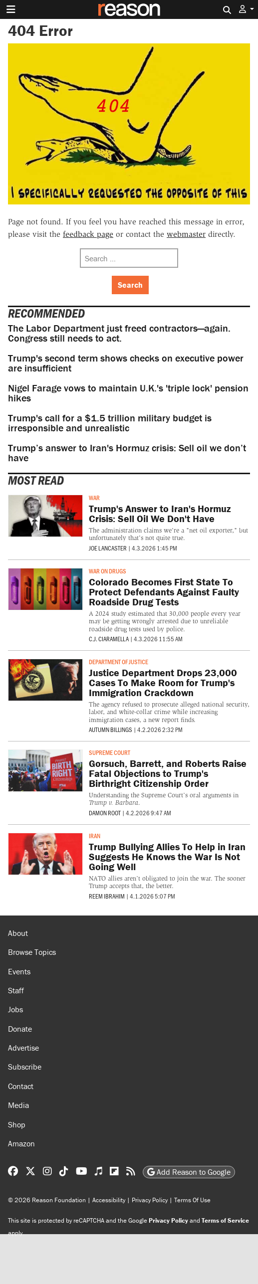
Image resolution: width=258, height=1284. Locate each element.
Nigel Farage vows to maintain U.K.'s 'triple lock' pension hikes (128, 392)
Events (19, 971)
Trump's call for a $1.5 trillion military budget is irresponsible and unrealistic (110, 422)
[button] (246, 9)
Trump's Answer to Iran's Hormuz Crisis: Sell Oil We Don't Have (160, 513)
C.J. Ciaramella (109, 639)
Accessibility (108, 1200)
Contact (20, 1086)
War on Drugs (107, 571)
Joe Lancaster (108, 548)
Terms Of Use (192, 1200)
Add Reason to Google (189, 1172)
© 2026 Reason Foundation (47, 1200)
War (94, 498)
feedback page (88, 234)
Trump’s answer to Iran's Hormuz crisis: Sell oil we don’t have (127, 452)
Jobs (15, 1009)
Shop (16, 1124)
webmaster (186, 234)
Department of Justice (118, 662)
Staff (16, 990)
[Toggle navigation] (11, 9)
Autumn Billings (110, 730)
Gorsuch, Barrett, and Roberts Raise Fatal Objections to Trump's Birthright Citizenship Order (168, 773)
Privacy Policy (150, 1200)
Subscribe (24, 1067)
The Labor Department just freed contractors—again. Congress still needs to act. (119, 333)
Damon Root (105, 813)
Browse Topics (32, 952)
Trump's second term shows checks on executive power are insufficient (126, 363)
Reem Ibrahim (107, 896)
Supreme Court (109, 752)
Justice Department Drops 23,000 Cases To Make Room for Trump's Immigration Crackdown (163, 682)
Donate (20, 1029)
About (18, 933)
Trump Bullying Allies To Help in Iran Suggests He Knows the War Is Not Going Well (167, 856)
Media (18, 1105)
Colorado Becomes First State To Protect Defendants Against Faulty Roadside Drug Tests (164, 591)
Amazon (21, 1143)
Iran (94, 836)
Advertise (23, 1048)
